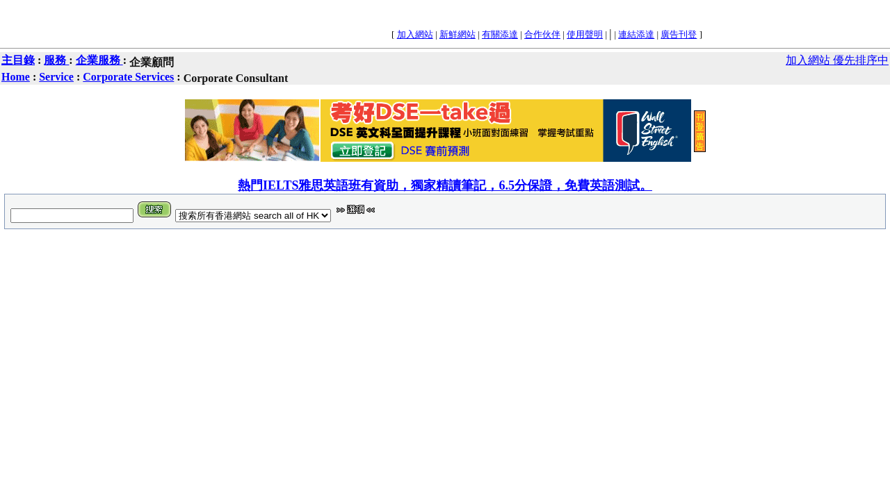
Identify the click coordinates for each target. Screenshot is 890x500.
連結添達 (636, 34)
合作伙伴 (542, 34)
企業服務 (99, 60)
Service (56, 77)
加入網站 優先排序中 (837, 60)
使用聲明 (585, 34)
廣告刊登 (679, 34)
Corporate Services (128, 77)
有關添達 (500, 34)
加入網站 (415, 34)
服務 (56, 60)
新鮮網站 (457, 34)
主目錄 (18, 60)
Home (15, 77)
